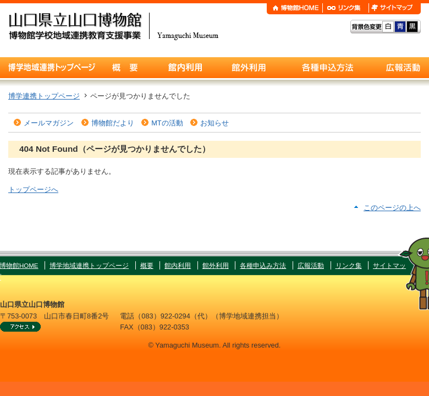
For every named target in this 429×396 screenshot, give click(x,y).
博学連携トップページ (44, 96)
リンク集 (349, 265)
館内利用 (177, 265)
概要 (146, 265)
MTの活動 (167, 123)
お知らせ (214, 123)
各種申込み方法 (263, 265)
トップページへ (33, 189)
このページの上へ (392, 208)
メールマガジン (49, 123)
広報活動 (311, 265)
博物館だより (112, 123)
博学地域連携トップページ (89, 265)
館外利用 (215, 265)
